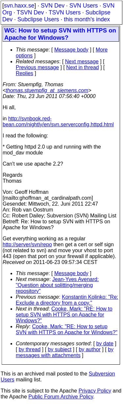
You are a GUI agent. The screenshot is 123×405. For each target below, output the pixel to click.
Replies (24, 73)
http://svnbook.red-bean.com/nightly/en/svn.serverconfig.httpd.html (58, 121)
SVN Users (83, 5)
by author (90, 349)
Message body (71, 49)
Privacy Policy (94, 391)
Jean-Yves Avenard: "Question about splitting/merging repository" (57, 285)
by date (104, 343)
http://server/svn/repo (27, 244)
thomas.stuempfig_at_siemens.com (47, 90)
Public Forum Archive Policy (61, 396)
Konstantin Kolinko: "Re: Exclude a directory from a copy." (67, 300)
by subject (60, 349)
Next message (81, 61)
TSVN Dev (30, 12)
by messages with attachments (64, 352)
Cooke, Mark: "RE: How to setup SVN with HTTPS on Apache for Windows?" (64, 314)
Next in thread (82, 67)
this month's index (87, 19)
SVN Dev (52, 5)
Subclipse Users (38, 19)
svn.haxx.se (19, 5)
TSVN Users (65, 12)
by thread (30, 349)
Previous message (37, 67)
